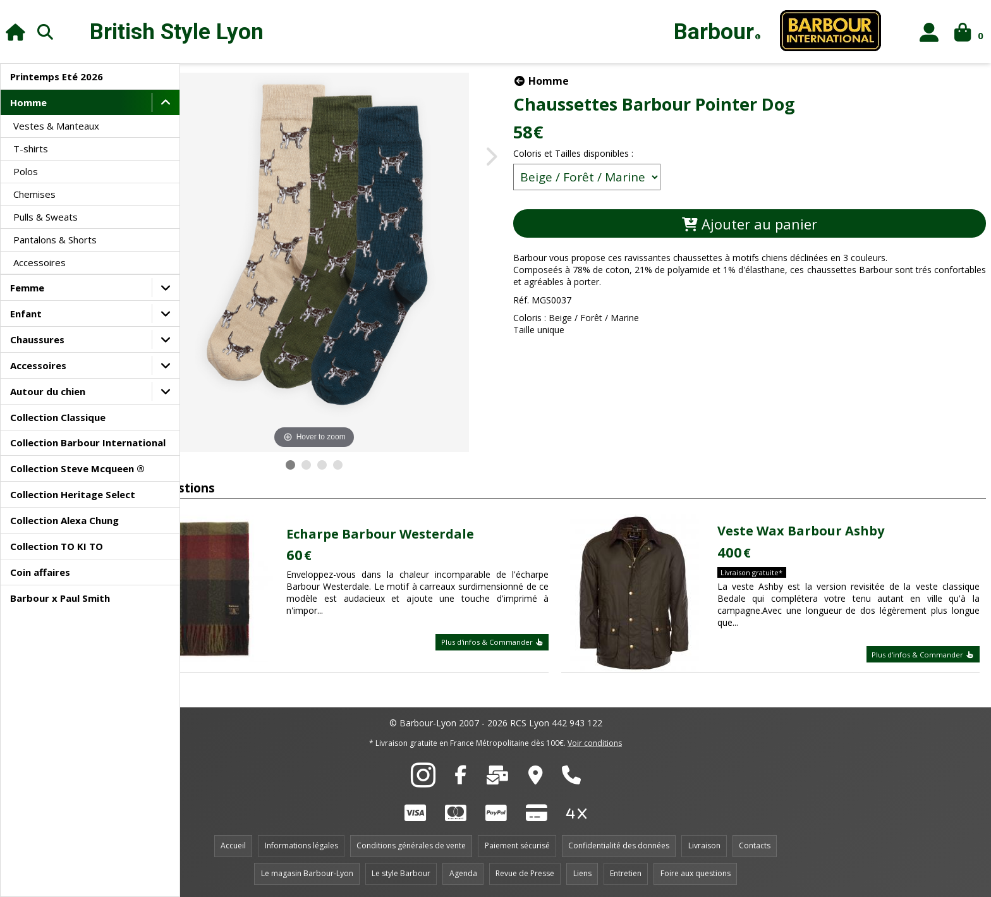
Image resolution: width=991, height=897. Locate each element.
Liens (582, 873)
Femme (27, 287)
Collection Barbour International (88, 442)
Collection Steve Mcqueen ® (77, 468)
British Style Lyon (177, 32)
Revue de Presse (524, 873)
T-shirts (30, 148)
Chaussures (37, 339)
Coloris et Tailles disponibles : (638, 153)
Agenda (463, 873)
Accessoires (39, 262)
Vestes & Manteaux (56, 125)
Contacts (754, 845)
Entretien (625, 873)
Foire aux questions (695, 873)
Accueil (233, 845)
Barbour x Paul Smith (60, 598)
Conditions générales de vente (411, 845)
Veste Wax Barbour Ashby (821, 530)
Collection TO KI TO (56, 546)
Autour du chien (47, 391)
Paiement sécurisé (517, 845)
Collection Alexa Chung (64, 520)
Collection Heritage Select (72, 494)
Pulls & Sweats (45, 217)
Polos (25, 171)
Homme (28, 102)
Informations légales (301, 845)
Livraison (704, 845)
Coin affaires (40, 572)
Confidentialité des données (618, 845)
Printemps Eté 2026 (56, 76)
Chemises (34, 194)
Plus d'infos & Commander (524, 642)
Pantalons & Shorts (55, 239)
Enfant (26, 313)
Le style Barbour (401, 873)
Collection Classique (58, 417)
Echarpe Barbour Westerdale (434, 533)
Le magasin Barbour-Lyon (307, 873)
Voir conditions (595, 743)
